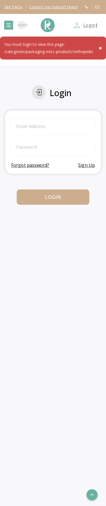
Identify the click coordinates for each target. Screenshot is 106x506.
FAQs (13, 6)
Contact (53, 6)
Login (89, 25)
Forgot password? (30, 165)
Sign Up (86, 165)
